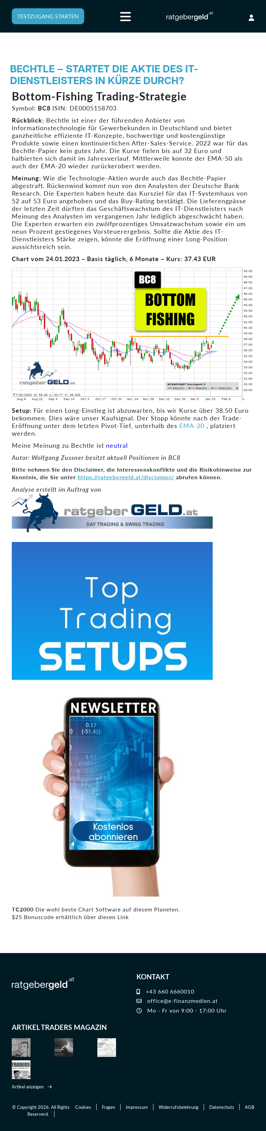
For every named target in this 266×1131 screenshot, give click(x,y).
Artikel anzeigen (28, 1086)
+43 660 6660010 (165, 992)
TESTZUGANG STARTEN (48, 16)
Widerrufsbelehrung (178, 1107)
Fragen (108, 1107)
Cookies (83, 1107)
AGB (249, 1107)
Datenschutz (221, 1107)
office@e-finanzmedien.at (177, 1001)
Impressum (137, 1107)
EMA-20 (191, 425)
